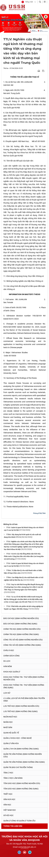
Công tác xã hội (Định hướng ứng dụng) (22, 645)
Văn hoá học (9, 799)
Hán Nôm (7, 666)
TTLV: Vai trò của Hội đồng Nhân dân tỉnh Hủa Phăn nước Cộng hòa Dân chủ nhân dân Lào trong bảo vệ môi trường (24, 556)
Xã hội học (8, 815)
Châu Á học (8, 650)
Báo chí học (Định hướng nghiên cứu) (21, 618)
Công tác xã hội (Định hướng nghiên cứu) (23, 640)
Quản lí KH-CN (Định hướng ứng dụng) (21, 749)
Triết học (7, 794)
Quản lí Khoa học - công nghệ (17, 738)
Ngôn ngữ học (10, 717)
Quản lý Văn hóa (11, 743)
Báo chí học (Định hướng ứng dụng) (20, 624)
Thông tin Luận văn (12, 826)
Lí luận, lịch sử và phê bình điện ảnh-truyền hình (24, 699)
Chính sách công (11, 656)
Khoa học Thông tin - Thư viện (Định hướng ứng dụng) (23, 686)
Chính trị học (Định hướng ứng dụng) (21, 634)
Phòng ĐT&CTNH (39, 513)
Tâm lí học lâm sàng (13, 778)
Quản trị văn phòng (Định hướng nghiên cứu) (22, 755)
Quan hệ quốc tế (11, 733)
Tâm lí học (8, 773)
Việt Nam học (9, 810)
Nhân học (8, 722)
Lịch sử (6, 693)
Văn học (7, 805)
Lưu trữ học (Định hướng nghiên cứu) (21, 706)
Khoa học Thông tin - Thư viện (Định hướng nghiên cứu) (23, 678)
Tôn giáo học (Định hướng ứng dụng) (21, 789)
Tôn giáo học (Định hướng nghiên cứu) (21, 783)
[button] (27, 2)
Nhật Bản (7, 727)
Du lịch (6, 661)
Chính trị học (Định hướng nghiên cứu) (22, 629)
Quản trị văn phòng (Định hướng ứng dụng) (24, 762)
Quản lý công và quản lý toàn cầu (19, 821)
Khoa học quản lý (11, 672)
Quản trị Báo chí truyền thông (18, 767)
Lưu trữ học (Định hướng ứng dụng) (20, 711)
